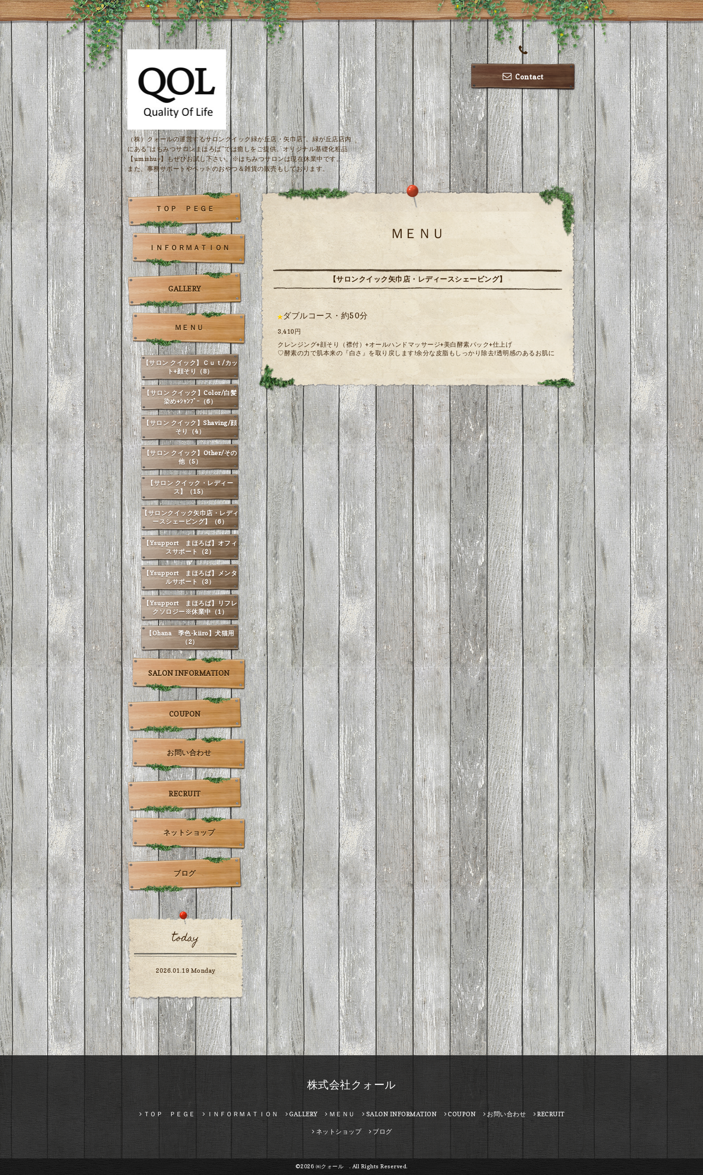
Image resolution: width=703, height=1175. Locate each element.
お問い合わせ (189, 752)
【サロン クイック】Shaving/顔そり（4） (190, 427)
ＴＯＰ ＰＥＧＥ (184, 208)
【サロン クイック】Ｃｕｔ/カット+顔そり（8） (190, 367)
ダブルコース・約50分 (325, 315)
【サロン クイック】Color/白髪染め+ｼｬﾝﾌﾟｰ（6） (190, 397)
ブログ (185, 873)
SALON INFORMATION (189, 673)
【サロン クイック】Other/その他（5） (190, 457)
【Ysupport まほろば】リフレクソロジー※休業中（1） (190, 607)
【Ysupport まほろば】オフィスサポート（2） (190, 547)
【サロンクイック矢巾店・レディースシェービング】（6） (190, 517)
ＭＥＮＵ (189, 327)
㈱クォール (332, 1166)
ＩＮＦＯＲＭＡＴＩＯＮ (189, 247)
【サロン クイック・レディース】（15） (190, 487)
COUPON (185, 713)
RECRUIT (185, 793)
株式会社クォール (351, 1084)
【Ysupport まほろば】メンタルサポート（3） (190, 577)
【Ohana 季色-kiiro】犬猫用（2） (190, 637)
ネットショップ (189, 832)
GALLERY (184, 288)
